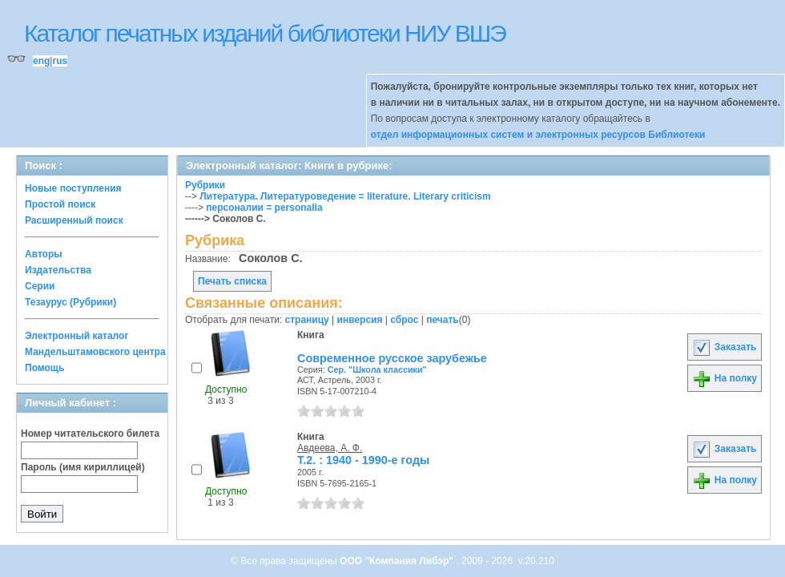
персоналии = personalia (264, 207)
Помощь (44, 367)
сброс (404, 319)
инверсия (360, 319)
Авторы (43, 254)
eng (41, 61)
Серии (39, 286)
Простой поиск (60, 204)
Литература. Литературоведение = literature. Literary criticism (344, 196)
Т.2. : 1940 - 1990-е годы (363, 460)
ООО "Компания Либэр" (398, 561)
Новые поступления (73, 188)
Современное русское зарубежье (392, 358)
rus (59, 61)
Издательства (58, 270)
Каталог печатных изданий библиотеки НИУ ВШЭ (264, 33)
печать (442, 319)
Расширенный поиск (74, 220)
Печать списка (232, 281)
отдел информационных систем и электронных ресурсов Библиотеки (538, 134)
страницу (307, 319)
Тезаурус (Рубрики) (70, 302)
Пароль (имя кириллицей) (83, 467)
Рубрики (205, 185)
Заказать (724, 347)
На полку (724, 378)
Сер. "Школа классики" (377, 369)
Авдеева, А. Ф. (329, 448)
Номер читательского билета (90, 433)
